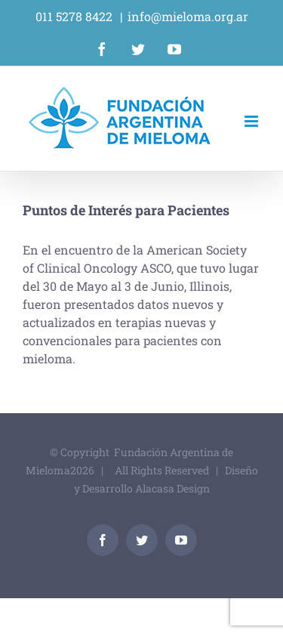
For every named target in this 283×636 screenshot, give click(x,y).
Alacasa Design (172, 488)
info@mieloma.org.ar (188, 16)
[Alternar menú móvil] (252, 121)
